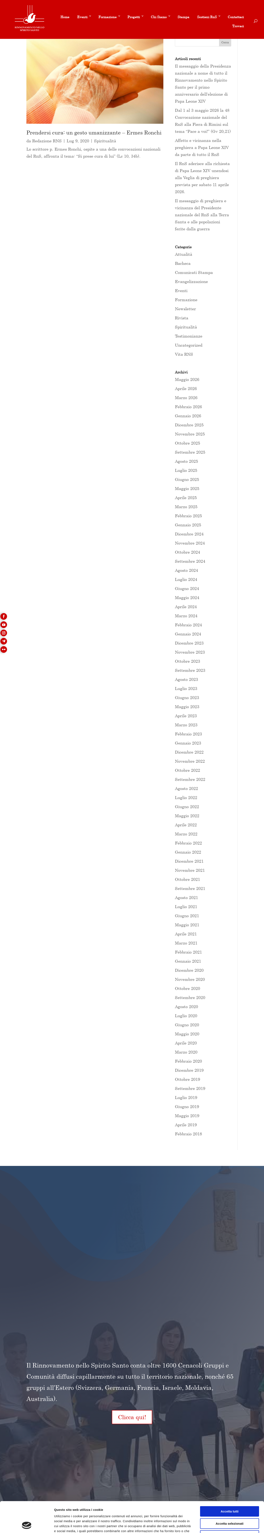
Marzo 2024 (186, 615)
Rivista (181, 317)
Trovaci (238, 26)
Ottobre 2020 (187, 988)
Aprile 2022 (186, 824)
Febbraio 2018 (188, 1133)
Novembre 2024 (190, 543)
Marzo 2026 (186, 397)
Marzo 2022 (186, 833)
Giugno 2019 (187, 1106)
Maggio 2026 (187, 379)
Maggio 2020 (187, 1033)
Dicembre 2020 (189, 970)
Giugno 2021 (187, 915)
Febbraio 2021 (188, 952)
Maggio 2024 (187, 597)
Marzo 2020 (186, 1052)
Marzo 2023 (186, 724)
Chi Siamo (159, 17)
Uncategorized (188, 345)
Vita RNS (184, 354)
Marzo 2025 (186, 506)
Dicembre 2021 (189, 861)
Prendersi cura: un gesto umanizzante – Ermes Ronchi (93, 132)
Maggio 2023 (187, 706)
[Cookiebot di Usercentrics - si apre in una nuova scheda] (27, 1525)
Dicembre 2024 (189, 534)
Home (64, 17)
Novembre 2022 (190, 761)
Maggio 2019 (187, 1115)
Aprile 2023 (186, 715)
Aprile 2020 (186, 1043)
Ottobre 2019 (187, 1079)
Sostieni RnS (207, 17)
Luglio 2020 (186, 1015)
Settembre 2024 (190, 561)
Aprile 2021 (186, 933)
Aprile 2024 (186, 606)
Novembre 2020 (190, 979)
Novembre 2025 (190, 434)
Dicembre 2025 (189, 424)
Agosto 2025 (186, 461)
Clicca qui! (132, 1417)
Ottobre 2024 (187, 552)
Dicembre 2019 (189, 1070)
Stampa (183, 17)
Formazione (107, 17)
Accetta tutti (230, 1482)
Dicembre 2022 (189, 752)
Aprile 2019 (186, 1124)
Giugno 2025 (187, 479)
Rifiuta (230, 1506)
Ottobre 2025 (187, 443)
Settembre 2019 (190, 1088)
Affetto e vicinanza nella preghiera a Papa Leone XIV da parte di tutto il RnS (202, 147)
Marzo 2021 (186, 943)
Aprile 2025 (186, 497)
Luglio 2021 (186, 906)
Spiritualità (105, 140)
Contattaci (236, 17)
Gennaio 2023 (188, 743)
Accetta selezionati (229, 1494)
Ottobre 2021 (187, 879)
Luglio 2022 (186, 797)
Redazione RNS (47, 140)
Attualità (183, 254)
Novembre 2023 (190, 652)
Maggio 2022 (187, 815)
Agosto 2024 (186, 570)
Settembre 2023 (190, 670)
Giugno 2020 (187, 1024)
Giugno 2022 (187, 806)
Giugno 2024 (187, 588)
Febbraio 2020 (188, 1061)
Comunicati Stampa (194, 272)
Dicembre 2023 (189, 643)
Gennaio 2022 (188, 852)
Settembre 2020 (190, 997)
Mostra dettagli (217, 1525)
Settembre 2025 (190, 452)
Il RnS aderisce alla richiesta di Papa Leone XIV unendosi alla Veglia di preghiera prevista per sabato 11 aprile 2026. (202, 177)
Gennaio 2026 (188, 415)
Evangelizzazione (191, 281)
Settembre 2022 (190, 779)
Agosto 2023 (186, 679)
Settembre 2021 (190, 888)
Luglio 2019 (186, 1097)
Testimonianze (188, 336)
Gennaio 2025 (188, 524)
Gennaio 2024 (188, 634)
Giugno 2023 (187, 697)
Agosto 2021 (186, 897)
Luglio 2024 (186, 579)
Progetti (133, 17)
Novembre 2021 (190, 870)
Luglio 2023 (186, 688)
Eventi (82, 17)
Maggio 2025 (187, 488)
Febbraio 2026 (188, 406)
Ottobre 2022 (187, 770)
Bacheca (183, 263)
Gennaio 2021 (188, 961)
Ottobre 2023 (187, 661)
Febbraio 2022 (188, 843)
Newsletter (185, 308)
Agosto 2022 (186, 788)
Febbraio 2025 (188, 515)
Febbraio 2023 (188, 733)
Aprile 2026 (186, 388)
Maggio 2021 (187, 924)
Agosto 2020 (186, 1006)
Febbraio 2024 (188, 624)
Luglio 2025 (186, 470)
